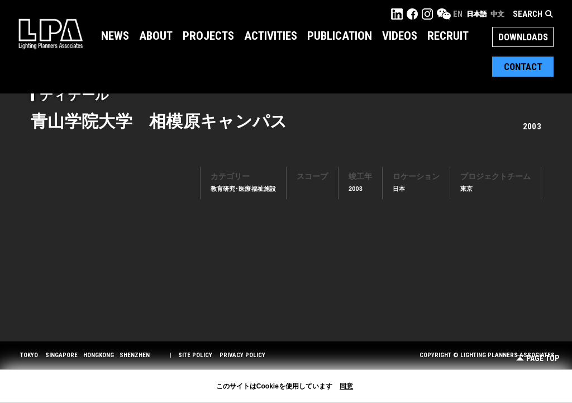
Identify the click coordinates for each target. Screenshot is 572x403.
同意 (346, 386)
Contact (523, 66)
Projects (208, 36)
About (156, 36)
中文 (497, 14)
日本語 (476, 14)
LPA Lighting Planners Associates (50, 33)
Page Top (537, 358)
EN (458, 14)
